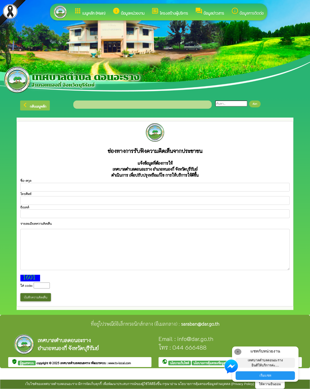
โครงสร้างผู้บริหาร (169, 11)
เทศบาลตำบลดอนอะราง (75, 363)
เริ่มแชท (265, 375)
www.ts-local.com (119, 363)
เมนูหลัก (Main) (89, 11)
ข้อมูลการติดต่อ (247, 11)
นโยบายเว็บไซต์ (179, 363)
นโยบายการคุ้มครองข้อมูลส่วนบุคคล (216, 363)
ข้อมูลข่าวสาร (209, 11)
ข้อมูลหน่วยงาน (128, 11)
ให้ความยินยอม (270, 384)
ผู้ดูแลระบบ (27, 363)
